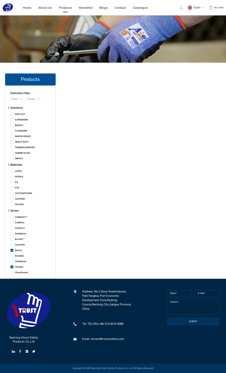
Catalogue (140, 7)
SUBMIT (193, 321)
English (194, 8)
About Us (45, 7)
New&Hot (85, 7)
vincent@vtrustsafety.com (107, 339)
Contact (120, 7)
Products (65, 7)
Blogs (103, 7)
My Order (219, 7)
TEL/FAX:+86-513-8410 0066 (105, 324)
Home (27, 7)
